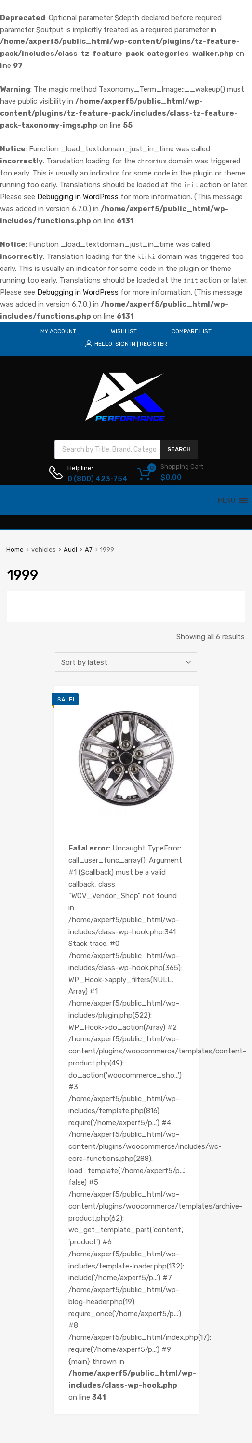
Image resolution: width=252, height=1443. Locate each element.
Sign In (125, 343)
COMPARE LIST (192, 331)
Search (179, 449)
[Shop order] (126, 662)
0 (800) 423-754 (91, 478)
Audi (70, 549)
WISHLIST (124, 331)
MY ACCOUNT (58, 331)
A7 (89, 549)
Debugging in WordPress (78, 196)
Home (15, 549)
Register (153, 343)
